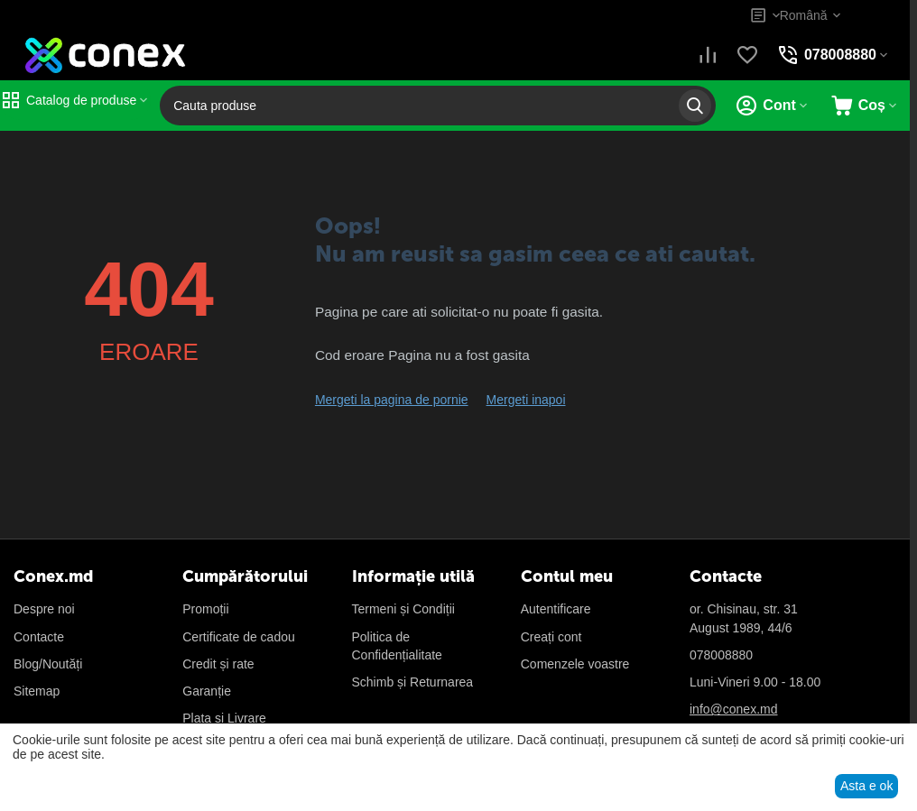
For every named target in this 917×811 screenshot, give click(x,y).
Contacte (39, 637)
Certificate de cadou (238, 637)
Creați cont (551, 637)
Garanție (206, 691)
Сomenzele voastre (575, 664)
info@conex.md (733, 709)
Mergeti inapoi (526, 399)
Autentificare (556, 609)
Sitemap (37, 691)
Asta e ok (866, 786)
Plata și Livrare (224, 718)
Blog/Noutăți (48, 664)
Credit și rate (218, 664)
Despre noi (44, 609)
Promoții (205, 609)
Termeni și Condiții (403, 609)
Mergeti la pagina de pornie (391, 399)
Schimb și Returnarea (413, 682)
